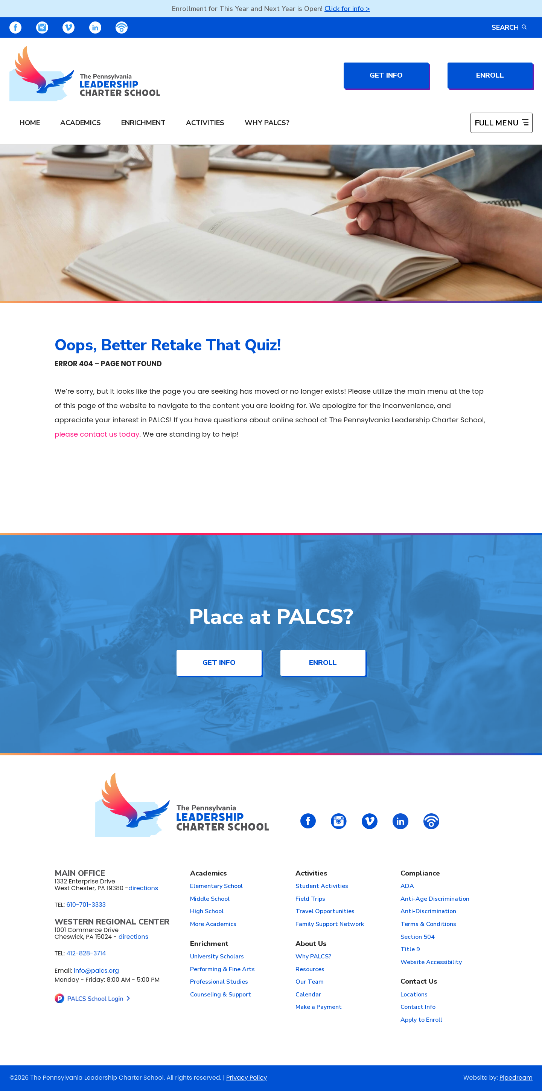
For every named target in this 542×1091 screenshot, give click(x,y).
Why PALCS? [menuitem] (267, 123)
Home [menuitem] (30, 123)
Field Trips (310, 899)
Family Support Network (329, 924)
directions (143, 888)
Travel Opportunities (325, 911)
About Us (311, 944)
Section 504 (417, 937)
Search (509, 27)
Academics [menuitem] (80, 123)
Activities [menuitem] (205, 123)
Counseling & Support (220, 995)
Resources (309, 969)
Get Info (386, 75)
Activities (311, 873)
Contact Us (418, 982)
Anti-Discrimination (428, 911)
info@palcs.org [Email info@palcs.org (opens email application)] (96, 970)
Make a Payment (318, 1007)
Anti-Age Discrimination (434, 899)
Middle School (210, 899)
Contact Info (417, 1007)
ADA (407, 886)
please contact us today (97, 434)
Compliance (420, 873)
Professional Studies (219, 982)
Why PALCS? (313, 956)
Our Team (309, 982)
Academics (208, 873)
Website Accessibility (431, 962)
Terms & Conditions (428, 924)
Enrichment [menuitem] (143, 123)
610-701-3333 (86, 904)
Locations (414, 995)
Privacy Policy (246, 1077)
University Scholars (217, 956)
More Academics (213, 924)
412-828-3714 (86, 953)
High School (207, 911)
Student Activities (321, 886)
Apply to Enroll (421, 1020)
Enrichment (209, 944)
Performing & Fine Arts (222, 969)
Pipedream (516, 1077)
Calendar (308, 995)
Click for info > (347, 8)
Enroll (490, 75)
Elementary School (216, 886)
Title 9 (410, 949)
